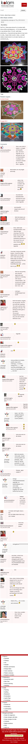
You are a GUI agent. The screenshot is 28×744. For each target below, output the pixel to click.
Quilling (6, 692)
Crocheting (7, 700)
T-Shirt (6, 710)
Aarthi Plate (7, 698)
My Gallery (4, 25)
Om (5, 662)
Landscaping (7, 708)
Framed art (7, 704)
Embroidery (7, 696)
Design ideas (7, 668)
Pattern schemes (8, 673)
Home (2, 15)
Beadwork (7, 694)
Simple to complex (9, 675)
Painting (6, 690)
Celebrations (6, 677)
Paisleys (6, 660)
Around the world (8, 679)
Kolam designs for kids (10, 719)
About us (6, 727)
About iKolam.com (7, 740)
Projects (5, 702)
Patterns (5, 656)
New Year (6, 681)
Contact (16, 742)
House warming (8, 683)
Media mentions (8, 723)
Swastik (6, 664)
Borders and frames (9, 666)
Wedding (6, 685)
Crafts (4, 687)
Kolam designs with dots (10, 717)
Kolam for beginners (9, 715)
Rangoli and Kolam (8, 713)
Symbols (6, 658)
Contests (6, 721)
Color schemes (8, 671)
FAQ (5, 725)
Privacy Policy (16, 740)
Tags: (1, 94)
